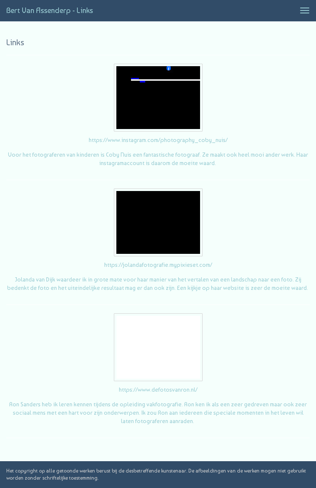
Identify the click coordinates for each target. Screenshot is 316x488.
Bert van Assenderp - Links (49, 10)
